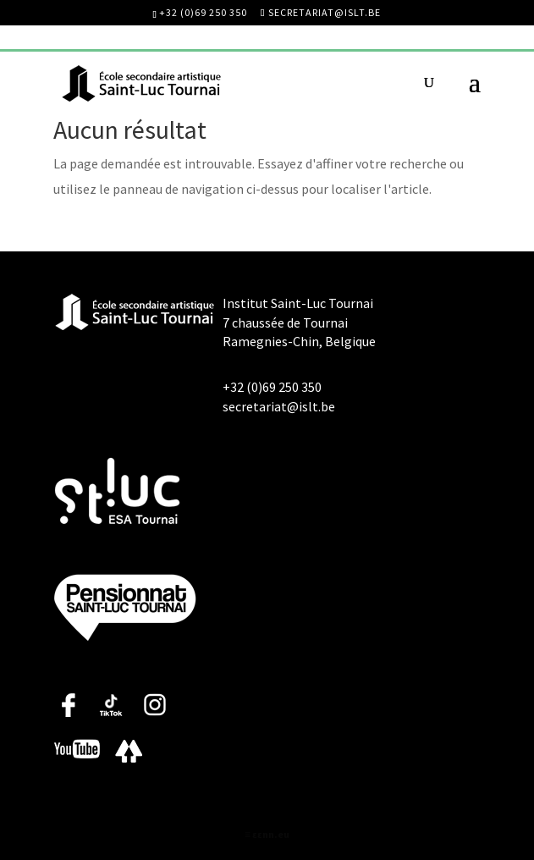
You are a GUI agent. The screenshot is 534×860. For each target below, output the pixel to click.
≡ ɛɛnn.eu (267, 834)
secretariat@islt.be (279, 406)
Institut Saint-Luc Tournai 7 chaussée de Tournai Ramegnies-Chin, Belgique (299, 322)
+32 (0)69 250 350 (203, 12)
